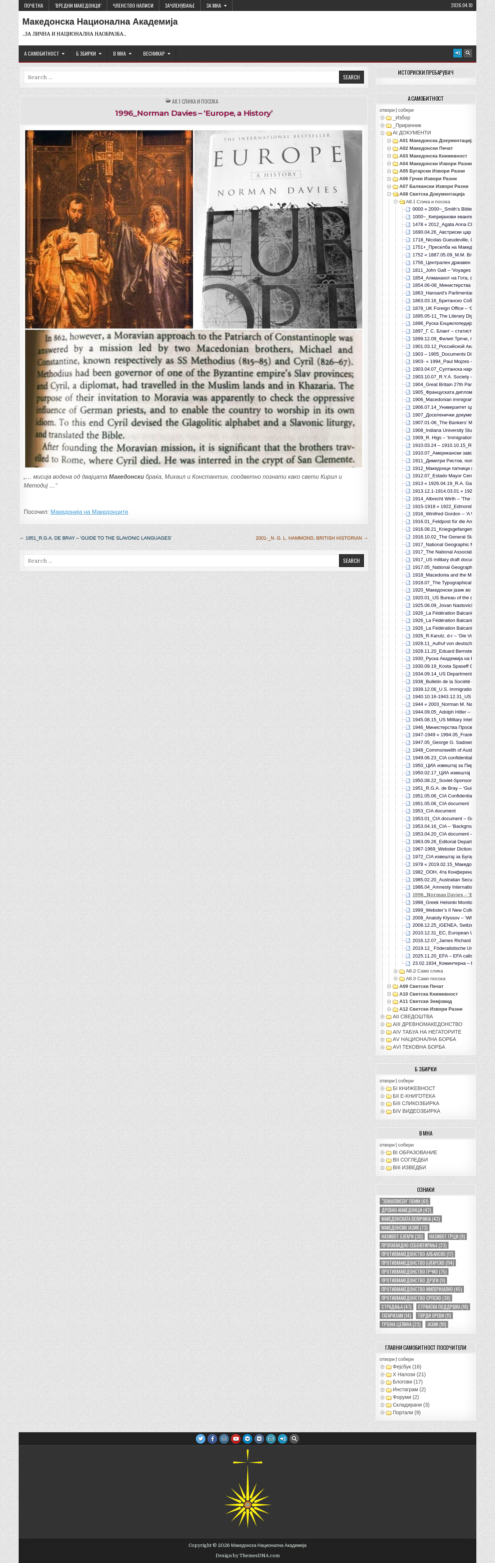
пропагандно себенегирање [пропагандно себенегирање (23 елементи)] (414, 1245)
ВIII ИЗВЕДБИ (409, 1167)
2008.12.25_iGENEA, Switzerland (448, 925)
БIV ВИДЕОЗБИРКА (416, 1111)
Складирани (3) (411, 1405)
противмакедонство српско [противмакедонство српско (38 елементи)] (416, 1298)
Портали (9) (407, 1412)
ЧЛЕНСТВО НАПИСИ (133, 5)
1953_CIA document (434, 811)
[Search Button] (468, 53)
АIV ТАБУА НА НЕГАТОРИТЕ (427, 1032)
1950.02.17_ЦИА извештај (441, 772)
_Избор (401, 118)
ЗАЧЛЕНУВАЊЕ (180, 5)
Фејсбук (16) (407, 1367)
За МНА (213, 5)
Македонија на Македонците (90, 512)
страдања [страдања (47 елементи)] (397, 1306)
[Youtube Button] (236, 1439)
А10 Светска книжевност (428, 994)
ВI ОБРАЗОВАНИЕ (415, 1152)
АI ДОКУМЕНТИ (412, 133)
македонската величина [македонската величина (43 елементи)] (411, 1218)
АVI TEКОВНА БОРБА (419, 1047)
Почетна (33, 5)
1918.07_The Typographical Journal (450, 582)
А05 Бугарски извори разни (432, 171)
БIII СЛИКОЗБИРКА (416, 1103)
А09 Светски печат (421, 986)
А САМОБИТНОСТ (41, 53)
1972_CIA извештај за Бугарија (447, 856)
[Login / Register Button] (457, 53)
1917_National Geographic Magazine (452, 544)
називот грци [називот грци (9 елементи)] (447, 1236)
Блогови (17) (408, 1382)
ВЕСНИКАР (154, 53)
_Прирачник (407, 125)
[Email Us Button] (271, 1439)
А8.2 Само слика (424, 971)
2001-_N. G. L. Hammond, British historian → (312, 538)
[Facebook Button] (212, 1439)
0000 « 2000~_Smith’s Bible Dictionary (453, 209)
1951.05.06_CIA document (441, 803)
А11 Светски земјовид (425, 1001)
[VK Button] (259, 1439)
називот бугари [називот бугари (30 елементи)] (402, 1236)
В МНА (119, 53)
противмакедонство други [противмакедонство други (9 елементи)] (413, 1280)
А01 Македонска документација (436, 140)
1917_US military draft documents (448, 559)
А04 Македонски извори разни (435, 163)
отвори (387, 110)
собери (406, 110)
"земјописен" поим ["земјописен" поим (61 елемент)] (405, 1201)
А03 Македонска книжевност (433, 156)
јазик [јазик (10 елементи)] (436, 1324)
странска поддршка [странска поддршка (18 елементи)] (443, 1306)
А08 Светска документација (432, 194)
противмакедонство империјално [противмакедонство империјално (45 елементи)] (422, 1289)
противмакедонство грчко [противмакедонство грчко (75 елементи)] (414, 1271)
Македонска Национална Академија (100, 21)
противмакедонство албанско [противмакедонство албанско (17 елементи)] (417, 1254)
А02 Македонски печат (426, 148)
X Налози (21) (409, 1374)
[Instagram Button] (224, 1439)
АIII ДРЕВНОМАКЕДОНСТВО (427, 1024)
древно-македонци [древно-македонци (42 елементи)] (406, 1210)
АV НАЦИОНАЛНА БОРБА (424, 1039)
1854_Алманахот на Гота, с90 (445, 278)
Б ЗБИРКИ (86, 53)
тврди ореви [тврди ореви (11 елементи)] (434, 1315)
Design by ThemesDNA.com (248, 1555)
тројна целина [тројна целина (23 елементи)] (401, 1324)
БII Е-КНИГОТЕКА (414, 1096)
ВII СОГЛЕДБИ (410, 1160)
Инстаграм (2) (409, 1389)
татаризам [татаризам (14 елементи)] (396, 1315)
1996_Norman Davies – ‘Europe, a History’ (193, 113)
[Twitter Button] (200, 1439)
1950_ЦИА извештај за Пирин (446, 765)
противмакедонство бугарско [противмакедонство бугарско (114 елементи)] (418, 1262)
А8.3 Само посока (426, 978)
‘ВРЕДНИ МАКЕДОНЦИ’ (78, 5)
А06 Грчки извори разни (428, 178)
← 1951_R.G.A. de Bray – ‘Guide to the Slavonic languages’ (95, 538)
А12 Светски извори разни (431, 1009)
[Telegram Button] (247, 1439)
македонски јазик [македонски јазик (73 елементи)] (405, 1227)
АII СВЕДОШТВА (413, 1016)
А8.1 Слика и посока (195, 101)
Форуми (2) (406, 1397)
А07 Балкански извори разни (434, 186)
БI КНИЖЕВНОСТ (414, 1088)
